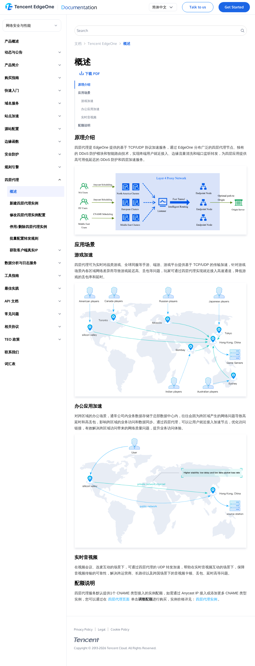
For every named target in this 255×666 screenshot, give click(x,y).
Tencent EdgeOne (102, 43)
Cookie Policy (120, 629)
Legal (101, 629)
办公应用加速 (90, 109)
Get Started (234, 7)
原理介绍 (84, 84)
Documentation (79, 7)
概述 (13, 191)
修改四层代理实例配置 (27, 215)
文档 (78, 43)
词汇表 (10, 364)
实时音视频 (88, 117)
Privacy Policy (83, 629)
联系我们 (12, 352)
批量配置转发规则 (24, 238)
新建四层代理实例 (24, 203)
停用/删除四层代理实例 (28, 226)
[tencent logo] (86, 641)
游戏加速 (87, 101)
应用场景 (84, 93)
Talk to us (197, 7)
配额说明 (84, 125)
